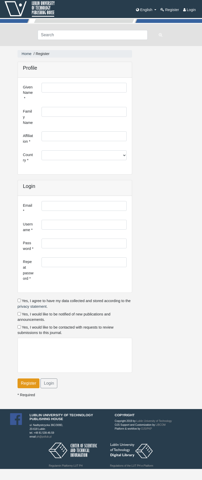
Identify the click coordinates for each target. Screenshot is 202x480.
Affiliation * (28, 138)
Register (169, 10)
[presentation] (62, 353)
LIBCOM (160, 424)
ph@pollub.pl (44, 436)
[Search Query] (93, 35)
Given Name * (28, 92)
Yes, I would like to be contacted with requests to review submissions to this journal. (66, 330)
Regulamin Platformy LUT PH (66, 465)
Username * (28, 227)
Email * (28, 208)
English (144, 10)
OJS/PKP (146, 428)
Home (26, 54)
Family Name (28, 116)
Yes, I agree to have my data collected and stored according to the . (74, 304)
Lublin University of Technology (154, 421)
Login (189, 10)
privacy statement (32, 306)
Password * (28, 246)
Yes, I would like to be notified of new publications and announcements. (64, 317)
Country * (28, 157)
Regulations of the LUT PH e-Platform (131, 465)
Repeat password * (28, 270)
